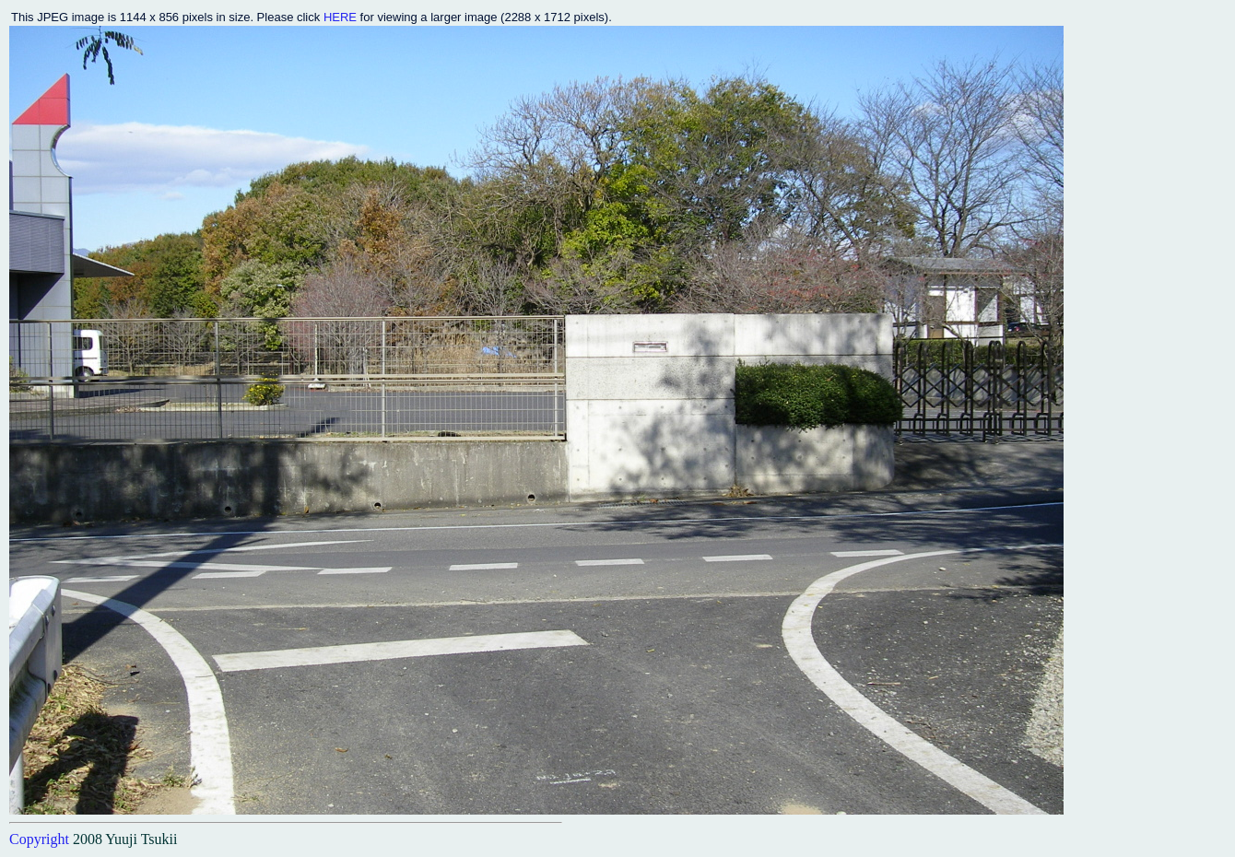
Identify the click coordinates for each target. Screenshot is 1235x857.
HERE (340, 17)
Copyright (39, 839)
